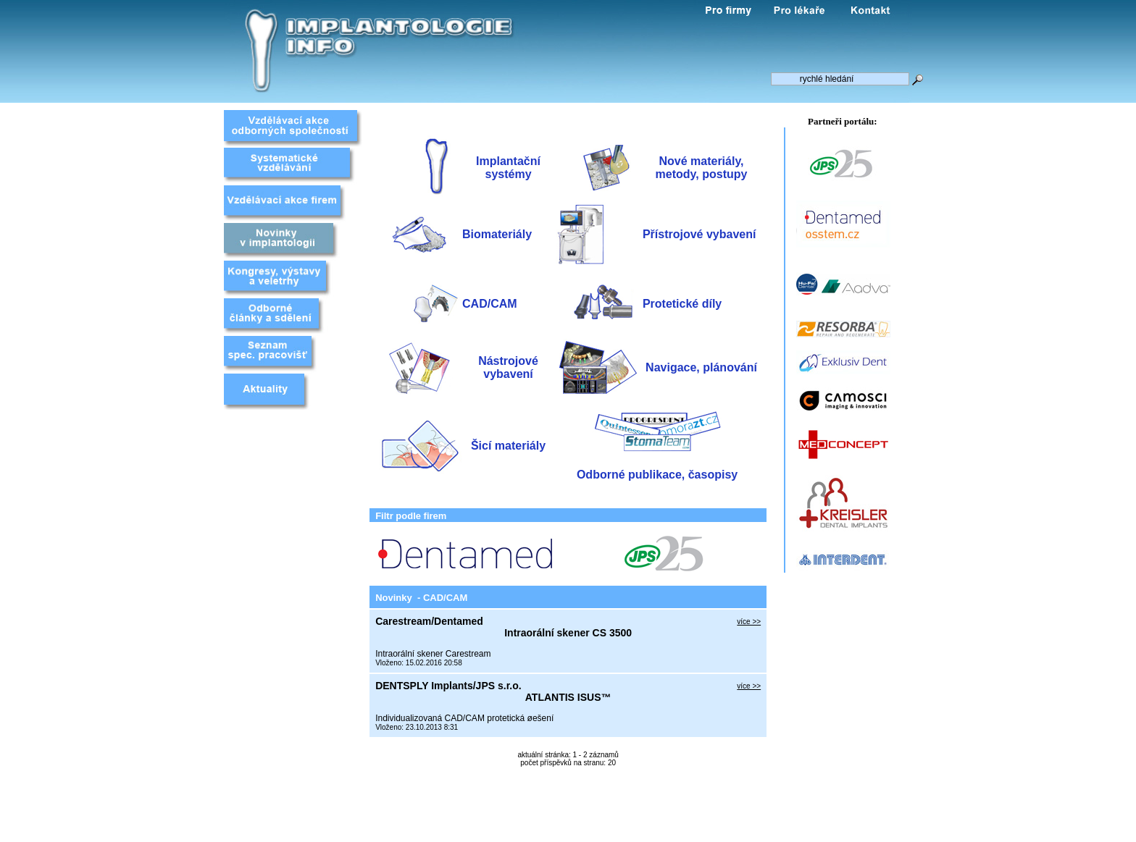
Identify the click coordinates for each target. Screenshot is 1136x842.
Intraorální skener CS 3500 (568, 633)
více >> (749, 622)
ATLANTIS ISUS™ (568, 697)
